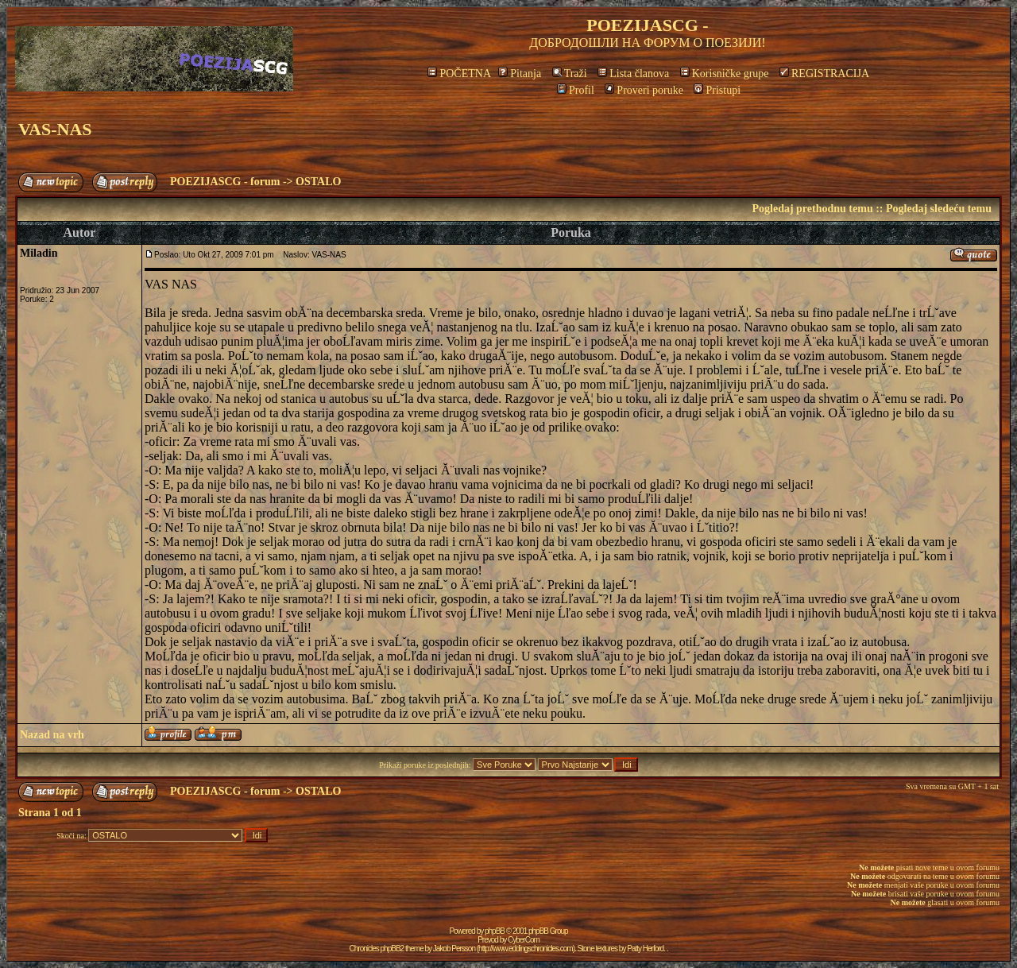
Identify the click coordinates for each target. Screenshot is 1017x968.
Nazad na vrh (52, 735)
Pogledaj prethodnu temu (812, 209)
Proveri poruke (644, 90)
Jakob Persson (454, 948)
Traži (569, 73)
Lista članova (633, 73)
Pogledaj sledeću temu (939, 209)
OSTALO (318, 182)
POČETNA (458, 73)
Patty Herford (645, 948)
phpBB (495, 931)
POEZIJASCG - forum (225, 182)
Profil (575, 90)
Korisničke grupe (724, 73)
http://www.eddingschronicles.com (525, 948)
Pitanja (519, 73)
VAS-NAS (55, 129)
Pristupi (717, 90)
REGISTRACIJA (824, 73)
